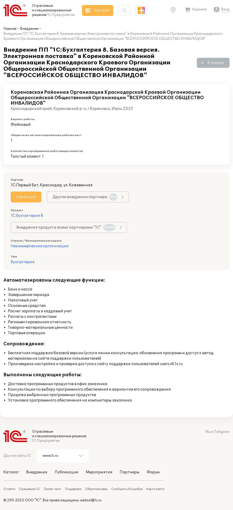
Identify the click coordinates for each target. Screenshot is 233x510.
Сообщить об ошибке (126, 489)
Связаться (26, 197)
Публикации (67, 472)
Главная (9, 29)
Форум (153, 472)
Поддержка (73, 489)
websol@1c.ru (90, 500)
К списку (216, 63)
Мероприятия (99, 472)
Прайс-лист (52, 489)
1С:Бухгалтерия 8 (27, 215)
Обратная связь (96, 489)
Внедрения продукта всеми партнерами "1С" (65, 227)
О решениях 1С (29, 489)
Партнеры (129, 472)
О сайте (9, 489)
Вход (225, 9)
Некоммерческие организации (40, 246)
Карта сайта (155, 489)
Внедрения (29, 29)
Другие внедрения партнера (85, 197)
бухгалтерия (23, 262)
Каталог (11, 472)
